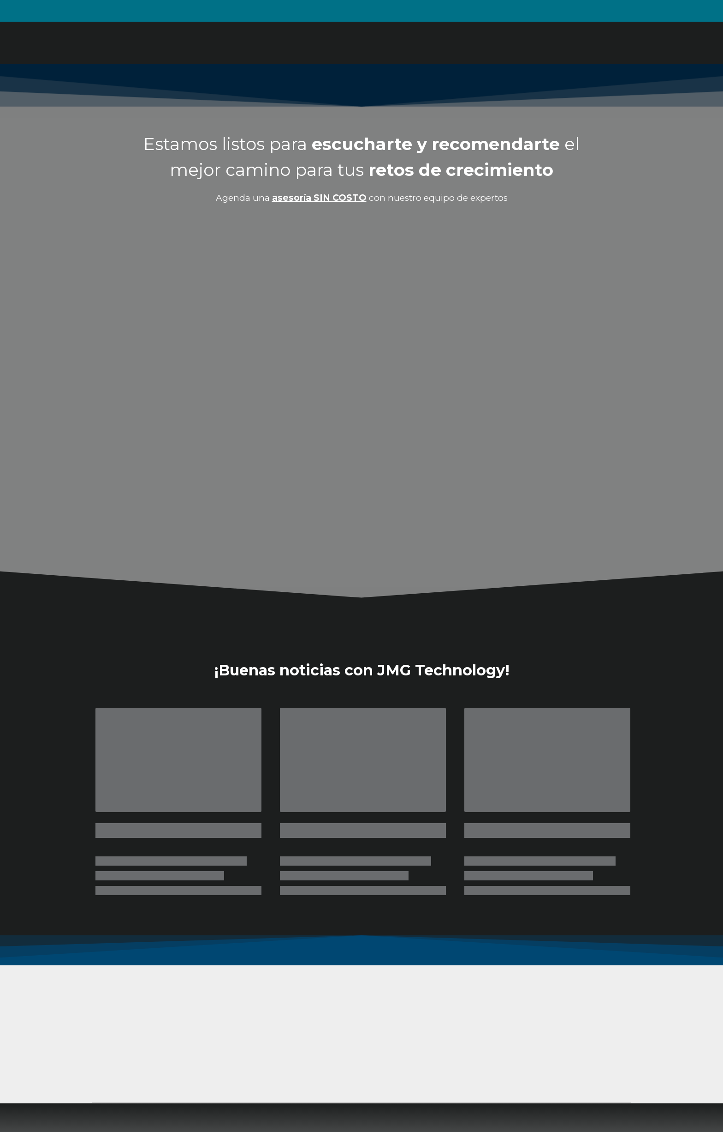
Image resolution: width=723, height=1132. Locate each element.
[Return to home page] (144, 43)
